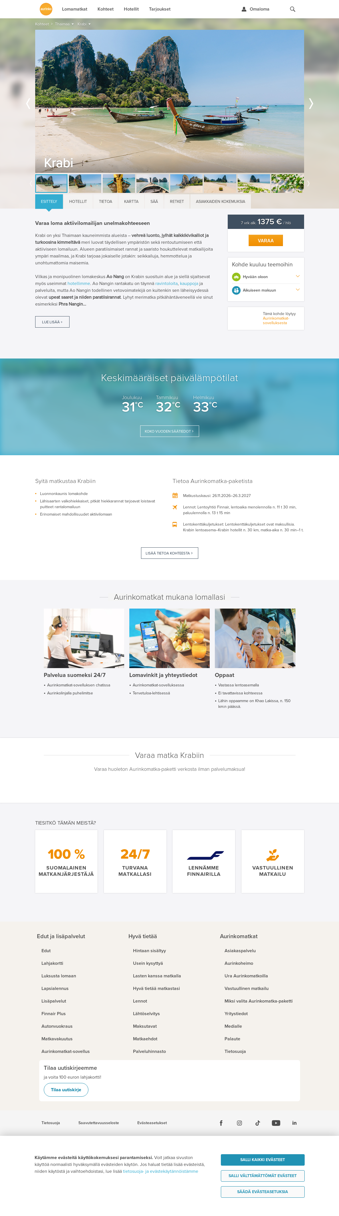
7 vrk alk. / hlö (266, 223)
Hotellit (78, 201)
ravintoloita (166, 283)
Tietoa (105, 201)
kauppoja (189, 283)
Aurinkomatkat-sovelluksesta (276, 320)
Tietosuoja (50, 1123)
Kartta (131, 201)
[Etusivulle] (46, 9)
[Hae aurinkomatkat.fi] (293, 9)
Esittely (49, 201)
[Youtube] (276, 1123)
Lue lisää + (52, 322)
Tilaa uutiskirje (66, 1090)
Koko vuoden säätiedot (168, 431)
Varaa (266, 240)
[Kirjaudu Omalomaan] (255, 9)
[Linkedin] (294, 1123)
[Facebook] (221, 1123)
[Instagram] (239, 1123)
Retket (177, 201)
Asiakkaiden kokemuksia (220, 201)
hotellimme (79, 283)
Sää (154, 201)
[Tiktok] (258, 1123)
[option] (169, 101)
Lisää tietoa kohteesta (168, 553)
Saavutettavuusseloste (98, 1123)
